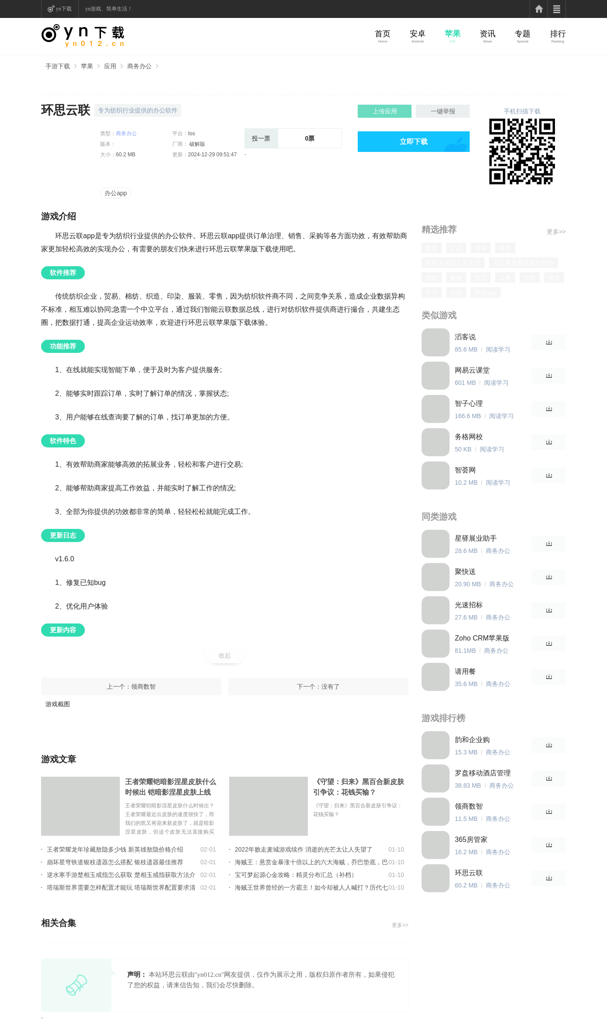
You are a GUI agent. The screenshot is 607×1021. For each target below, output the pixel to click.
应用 (110, 66)
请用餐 (465, 671)
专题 (522, 33)
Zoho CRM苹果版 (482, 638)
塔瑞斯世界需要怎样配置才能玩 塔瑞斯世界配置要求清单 (121, 887)
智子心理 (469, 403)
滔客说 (465, 337)
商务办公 (139, 66)
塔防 (432, 277)
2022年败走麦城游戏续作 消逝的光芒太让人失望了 (304, 849)
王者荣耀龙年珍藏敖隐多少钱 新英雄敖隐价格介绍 (115, 849)
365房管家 (471, 839)
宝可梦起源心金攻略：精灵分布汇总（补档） (296, 874)
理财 (480, 247)
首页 (383, 33)
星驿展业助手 (476, 538)
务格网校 (469, 436)
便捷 (554, 277)
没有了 (330, 686)
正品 (456, 247)
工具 (505, 277)
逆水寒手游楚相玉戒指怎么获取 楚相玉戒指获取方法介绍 (121, 874)
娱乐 (505, 247)
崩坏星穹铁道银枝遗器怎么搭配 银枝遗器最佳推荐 (115, 862)
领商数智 (143, 686)
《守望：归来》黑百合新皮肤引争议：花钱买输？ (358, 787)
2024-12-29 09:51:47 (212, 154)
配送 (432, 247)
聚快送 (465, 571)
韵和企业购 (472, 739)
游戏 (529, 277)
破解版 (196, 144)
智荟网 (465, 470)
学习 (432, 292)
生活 (480, 277)
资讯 (487, 33)
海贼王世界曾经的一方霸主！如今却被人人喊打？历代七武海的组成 (311, 887)
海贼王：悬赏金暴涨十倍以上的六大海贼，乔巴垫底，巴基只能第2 (311, 862)
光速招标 (469, 605)
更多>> (400, 925)
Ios (191, 133)
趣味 (456, 277)
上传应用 (385, 111)
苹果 (452, 33)
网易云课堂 (472, 370)
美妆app (485, 292)
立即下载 (414, 141)
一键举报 (443, 111)
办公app (116, 193)
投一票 (261, 138)
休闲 (456, 292)
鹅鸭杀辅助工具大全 (453, 262)
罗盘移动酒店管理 (483, 773)
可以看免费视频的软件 (523, 262)
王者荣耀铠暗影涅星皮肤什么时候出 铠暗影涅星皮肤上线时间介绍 (170, 788)
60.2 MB (126, 154)
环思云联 (469, 873)
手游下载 (57, 66)
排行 (558, 33)
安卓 (418, 33)
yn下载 (64, 9)
